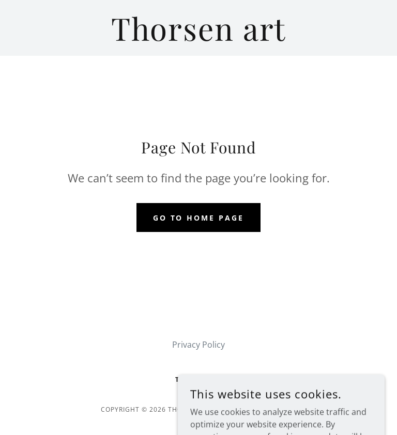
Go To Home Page (199, 218)
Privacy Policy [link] (198, 344)
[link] (198, 37)
